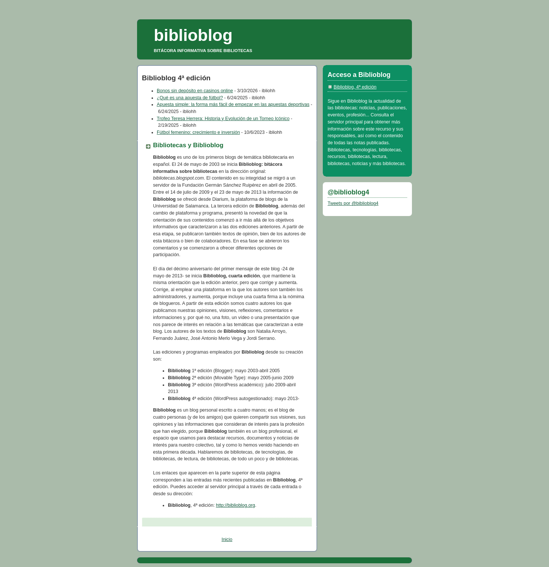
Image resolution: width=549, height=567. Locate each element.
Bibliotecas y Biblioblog (188, 145)
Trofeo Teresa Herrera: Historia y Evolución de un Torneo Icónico (223, 118)
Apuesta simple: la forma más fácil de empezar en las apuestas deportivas (233, 104)
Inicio (226, 539)
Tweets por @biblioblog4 (353, 203)
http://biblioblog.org (235, 505)
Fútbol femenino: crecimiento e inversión (198, 132)
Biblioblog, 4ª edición (355, 87)
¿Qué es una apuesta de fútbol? (190, 97)
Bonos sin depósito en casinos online (195, 90)
